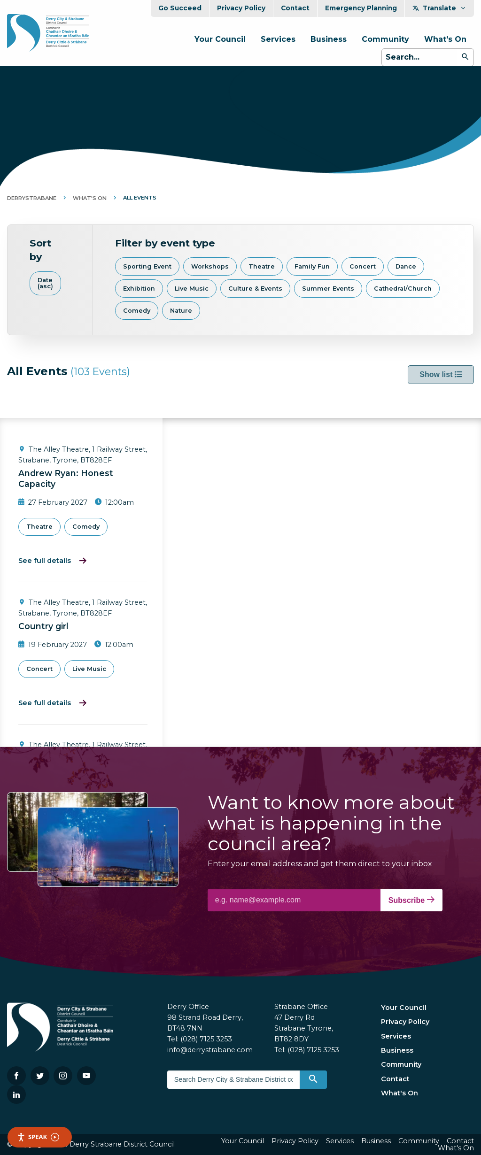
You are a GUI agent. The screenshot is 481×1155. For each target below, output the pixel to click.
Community (385, 39)
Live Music (192, 288)
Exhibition (139, 288)
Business (328, 39)
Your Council (220, 39)
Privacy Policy (241, 8)
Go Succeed (180, 8)
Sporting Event (147, 266)
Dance (406, 266)
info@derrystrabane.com (210, 1050)
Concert (362, 266)
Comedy (136, 310)
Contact (295, 8)
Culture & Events (255, 288)
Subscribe (411, 900)
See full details (44, 560)
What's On (445, 39)
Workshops (210, 266)
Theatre (261, 266)
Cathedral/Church (403, 288)
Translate (439, 8)
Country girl (43, 626)
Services (278, 39)
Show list (440, 374)
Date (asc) (45, 283)
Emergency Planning (361, 8)
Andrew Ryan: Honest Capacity (65, 478)
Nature (181, 310)
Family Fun (312, 266)
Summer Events (328, 288)
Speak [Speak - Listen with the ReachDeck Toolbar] (38, 1136)
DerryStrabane (31, 198)
